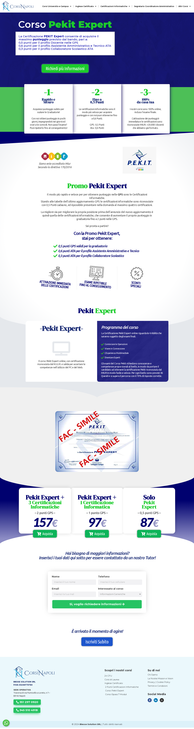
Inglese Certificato (85, 6)
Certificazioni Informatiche (115, 6)
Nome (56, 578)
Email (55, 590)
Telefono (104, 578)
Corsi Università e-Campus (56, 6)
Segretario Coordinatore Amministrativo (154, 6)
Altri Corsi (184, 6)
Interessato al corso (110, 590)
